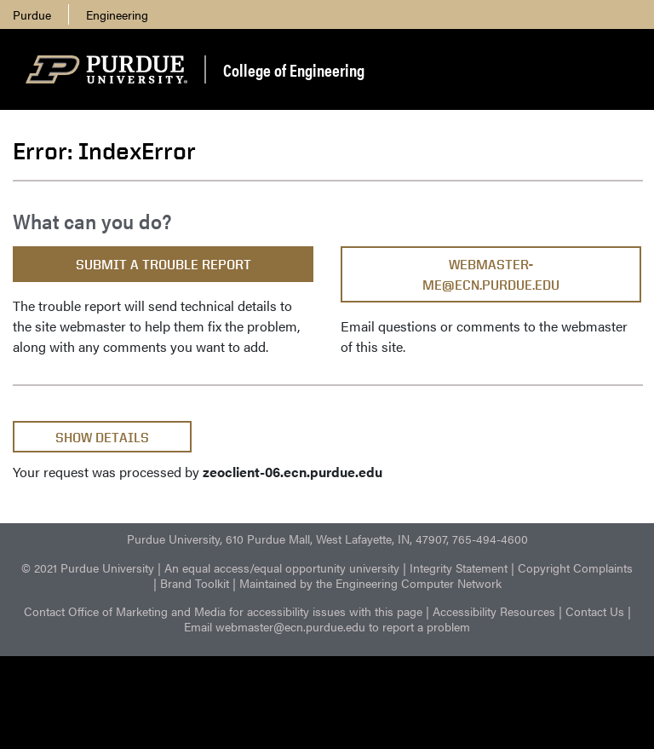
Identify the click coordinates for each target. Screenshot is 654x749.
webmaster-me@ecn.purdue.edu (490, 274)
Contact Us (594, 610)
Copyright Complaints (575, 567)
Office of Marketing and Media (147, 610)
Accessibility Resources (494, 610)
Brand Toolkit (194, 582)
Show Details (102, 437)
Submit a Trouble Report (163, 264)
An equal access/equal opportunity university (281, 567)
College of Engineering (293, 69)
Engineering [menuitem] (117, 14)
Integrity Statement (459, 567)
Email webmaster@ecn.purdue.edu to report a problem (327, 626)
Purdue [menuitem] (32, 14)
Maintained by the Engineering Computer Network (370, 582)
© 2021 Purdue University (87, 567)
